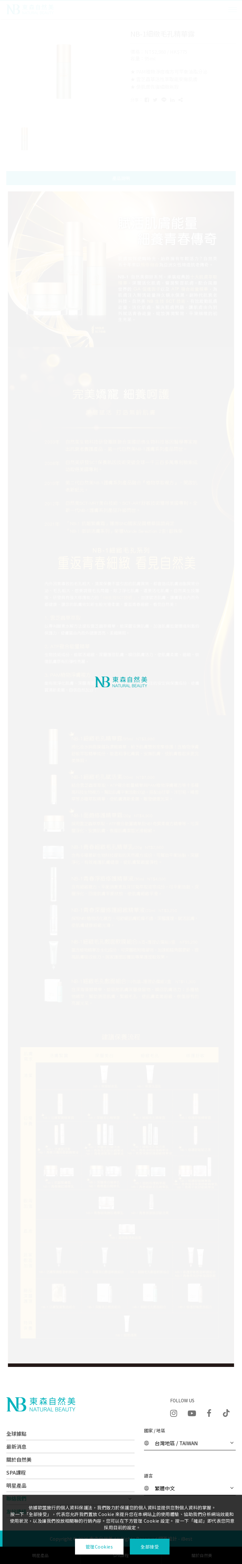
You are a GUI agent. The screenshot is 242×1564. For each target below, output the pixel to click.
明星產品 (16, 1485)
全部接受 (150, 1546)
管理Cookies (99, 1546)
